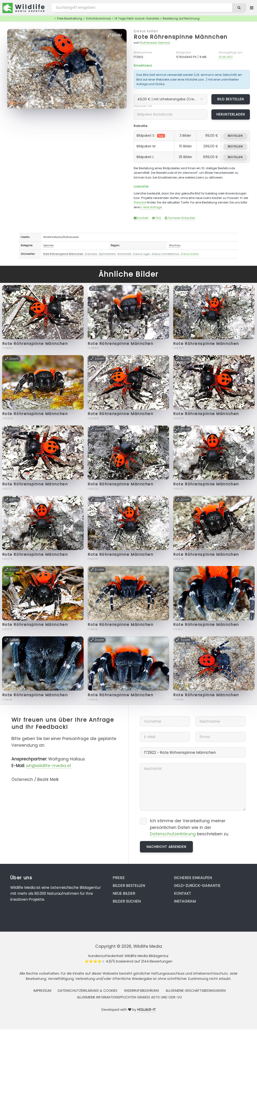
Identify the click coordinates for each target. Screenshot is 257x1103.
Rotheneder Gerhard (155, 43)
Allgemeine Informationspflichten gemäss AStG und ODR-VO (129, 997)
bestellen (235, 136)
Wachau (175, 245)
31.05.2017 (226, 57)
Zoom (115, 35)
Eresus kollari (146, 31)
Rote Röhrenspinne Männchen (181, 37)
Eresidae (91, 254)
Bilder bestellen (129, 885)
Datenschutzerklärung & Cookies (87, 990)
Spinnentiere (107, 254)
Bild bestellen (230, 99)
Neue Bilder (124, 893)
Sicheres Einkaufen (180, 218)
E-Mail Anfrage (151, 207)
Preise (119, 877)
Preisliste (140, 202)
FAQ (156, 218)
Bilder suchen (127, 901)
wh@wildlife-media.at (48, 766)
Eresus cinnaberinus (165, 254)
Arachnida (124, 254)
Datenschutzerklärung (173, 834)
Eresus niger (141, 254)
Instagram (185, 901)
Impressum (42, 990)
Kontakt (141, 218)
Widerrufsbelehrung (141, 990)
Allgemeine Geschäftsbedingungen (196, 990)
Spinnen (48, 245)
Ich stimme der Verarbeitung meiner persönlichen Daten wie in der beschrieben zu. (189, 827)
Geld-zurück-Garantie (197, 885)
